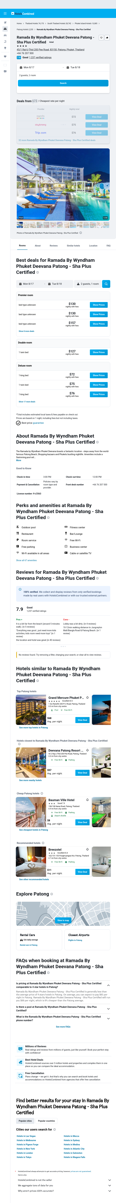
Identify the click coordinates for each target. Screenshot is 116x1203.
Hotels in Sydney (72, 1140)
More (18, 460)
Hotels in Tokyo (24, 1157)
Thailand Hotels (31, 23)
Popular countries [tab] (46, 1121)
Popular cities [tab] (25, 1121)
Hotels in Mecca (71, 1136)
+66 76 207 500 (25, 53)
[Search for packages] (5, 42)
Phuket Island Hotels (83, 23)
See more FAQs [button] (63, 1027)
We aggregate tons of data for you (64, 1185)
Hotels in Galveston (73, 1153)
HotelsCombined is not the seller (64, 1180)
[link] (33, 728)
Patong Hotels (22, 29)
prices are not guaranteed (81, 1171)
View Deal (82, 720)
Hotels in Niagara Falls (74, 1157)
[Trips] (5, 56)
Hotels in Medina (72, 1144)
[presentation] (80, 232)
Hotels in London (25, 1153)
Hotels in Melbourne (26, 1140)
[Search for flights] (5, 23)
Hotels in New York (26, 1149)
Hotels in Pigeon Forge (27, 1144)
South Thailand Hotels (56, 23)
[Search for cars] (5, 35)
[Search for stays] (5, 29)
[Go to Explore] (5, 48)
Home (19, 23)
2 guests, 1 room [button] (27, 75)
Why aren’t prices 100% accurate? (64, 1191)
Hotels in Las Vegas (26, 1136)
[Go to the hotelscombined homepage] (22, 13)
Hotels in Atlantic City (74, 1149)
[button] (5, 13)
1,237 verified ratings (40, 57)
